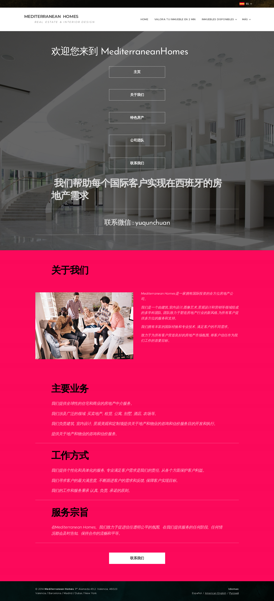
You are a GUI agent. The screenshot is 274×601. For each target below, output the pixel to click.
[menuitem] (145, 19)
